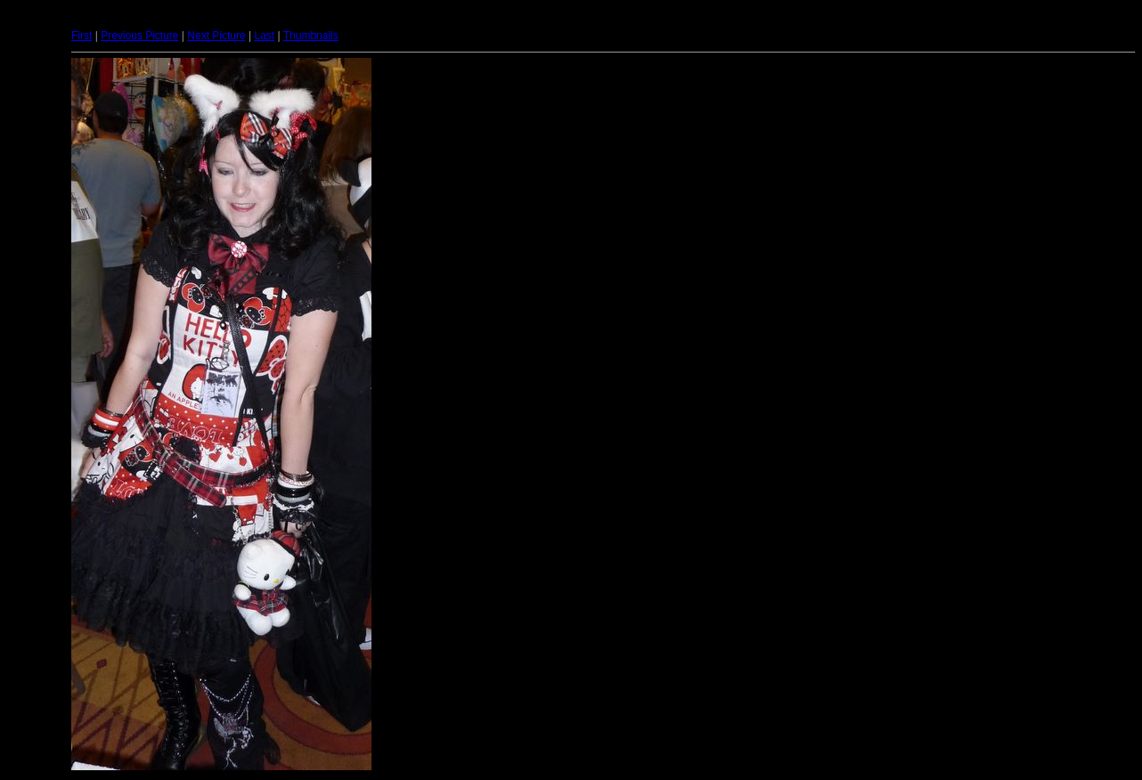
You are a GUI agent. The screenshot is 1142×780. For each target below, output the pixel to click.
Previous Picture (139, 35)
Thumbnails (311, 35)
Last (264, 35)
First (81, 35)
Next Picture (216, 35)
